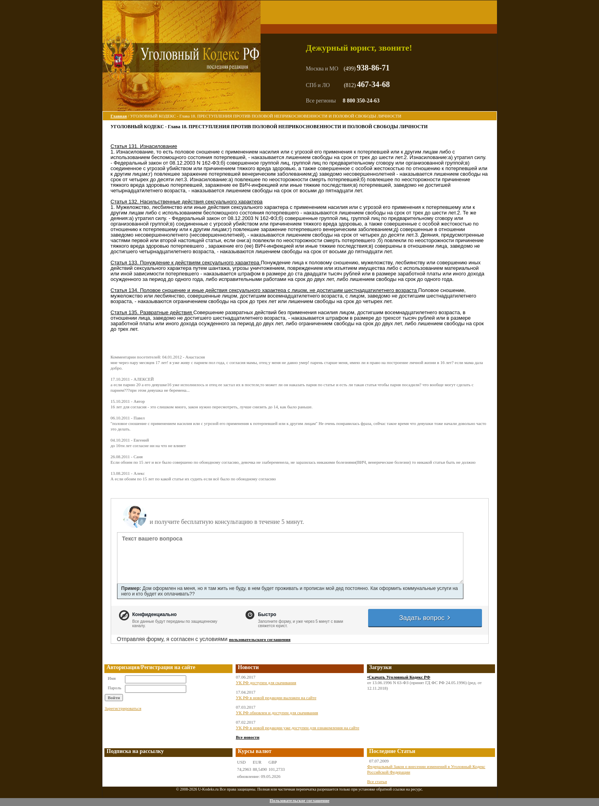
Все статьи (377, 781)
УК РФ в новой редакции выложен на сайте (276, 697)
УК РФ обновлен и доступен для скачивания (277, 712)
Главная (119, 116)
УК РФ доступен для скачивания (266, 682)
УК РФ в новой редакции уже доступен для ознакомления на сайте (297, 727)
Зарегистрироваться (123, 708)
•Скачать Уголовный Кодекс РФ (399, 677)
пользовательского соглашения (260, 639)
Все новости (248, 737)
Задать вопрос (425, 618)
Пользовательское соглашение (299, 800)
